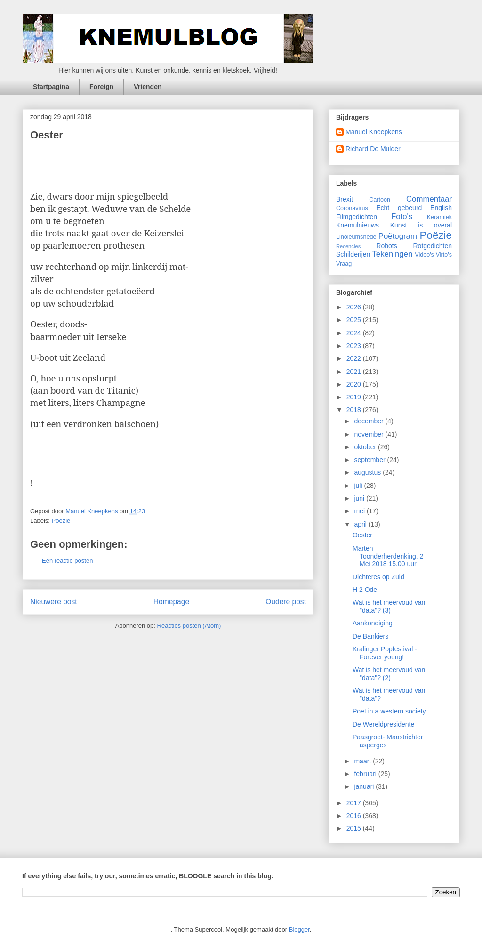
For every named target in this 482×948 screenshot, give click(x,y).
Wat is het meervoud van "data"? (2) (389, 673)
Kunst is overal (421, 225)
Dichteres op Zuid (378, 577)
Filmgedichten (356, 216)
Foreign (101, 86)
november (369, 434)
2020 (354, 384)
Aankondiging (373, 623)
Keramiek (439, 217)
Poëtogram (397, 236)
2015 (354, 828)
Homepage (171, 602)
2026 (354, 307)
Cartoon (379, 199)
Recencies (348, 246)
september (370, 459)
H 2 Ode (365, 589)
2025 (354, 320)
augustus (368, 472)
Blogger (299, 929)
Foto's (401, 216)
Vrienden (147, 86)
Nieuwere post (53, 602)
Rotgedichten (432, 246)
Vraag (344, 263)
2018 (354, 409)
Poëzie (61, 520)
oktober (366, 447)
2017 (354, 803)
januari (365, 786)
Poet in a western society (389, 711)
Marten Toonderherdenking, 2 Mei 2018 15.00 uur (388, 556)
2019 (354, 397)
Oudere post (285, 602)
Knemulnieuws (357, 225)
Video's (424, 254)
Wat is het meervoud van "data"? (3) (389, 606)
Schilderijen (353, 254)
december (369, 421)
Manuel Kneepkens (373, 132)
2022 (354, 358)
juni (360, 498)
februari (366, 774)
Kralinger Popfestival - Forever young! (385, 653)
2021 (354, 371)
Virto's (444, 254)
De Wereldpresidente (383, 724)
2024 (354, 333)
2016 (354, 815)
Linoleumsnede (356, 237)
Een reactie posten (67, 560)
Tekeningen (392, 254)
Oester (362, 535)
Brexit (344, 199)
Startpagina (51, 86)
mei (360, 511)
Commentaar (429, 198)
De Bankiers (370, 636)
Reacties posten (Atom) (189, 625)
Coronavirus (352, 208)
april (361, 524)
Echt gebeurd (399, 207)
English (441, 207)
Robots (386, 246)
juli (359, 485)
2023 (354, 345)
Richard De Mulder (373, 149)
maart (363, 761)
